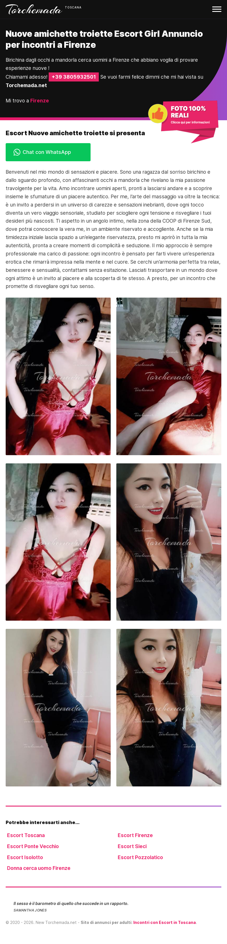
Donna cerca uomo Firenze (38, 868)
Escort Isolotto (25, 857)
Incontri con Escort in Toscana (164, 922)
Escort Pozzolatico (140, 857)
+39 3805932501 (74, 77)
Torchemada (34, 9)
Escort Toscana (26, 835)
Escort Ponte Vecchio (33, 846)
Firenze (39, 101)
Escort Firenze (135, 835)
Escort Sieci (132, 846)
